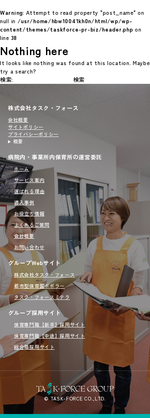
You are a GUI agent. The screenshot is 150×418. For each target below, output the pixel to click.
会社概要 (18, 119)
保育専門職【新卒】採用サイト (49, 324)
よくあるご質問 (32, 224)
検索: (6, 79)
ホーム (21, 168)
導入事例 (24, 202)
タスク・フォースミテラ (42, 296)
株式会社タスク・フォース (43, 108)
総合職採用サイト (34, 346)
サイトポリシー (26, 126)
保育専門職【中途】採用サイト (49, 335)
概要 (18, 141)
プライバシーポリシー (33, 134)
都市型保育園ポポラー (39, 285)
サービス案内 (29, 179)
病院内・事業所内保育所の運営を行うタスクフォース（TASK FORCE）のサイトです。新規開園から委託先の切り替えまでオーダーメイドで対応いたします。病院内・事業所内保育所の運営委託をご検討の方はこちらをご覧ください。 (43, 141)
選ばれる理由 (29, 191)
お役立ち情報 (29, 213)
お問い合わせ (29, 247)
